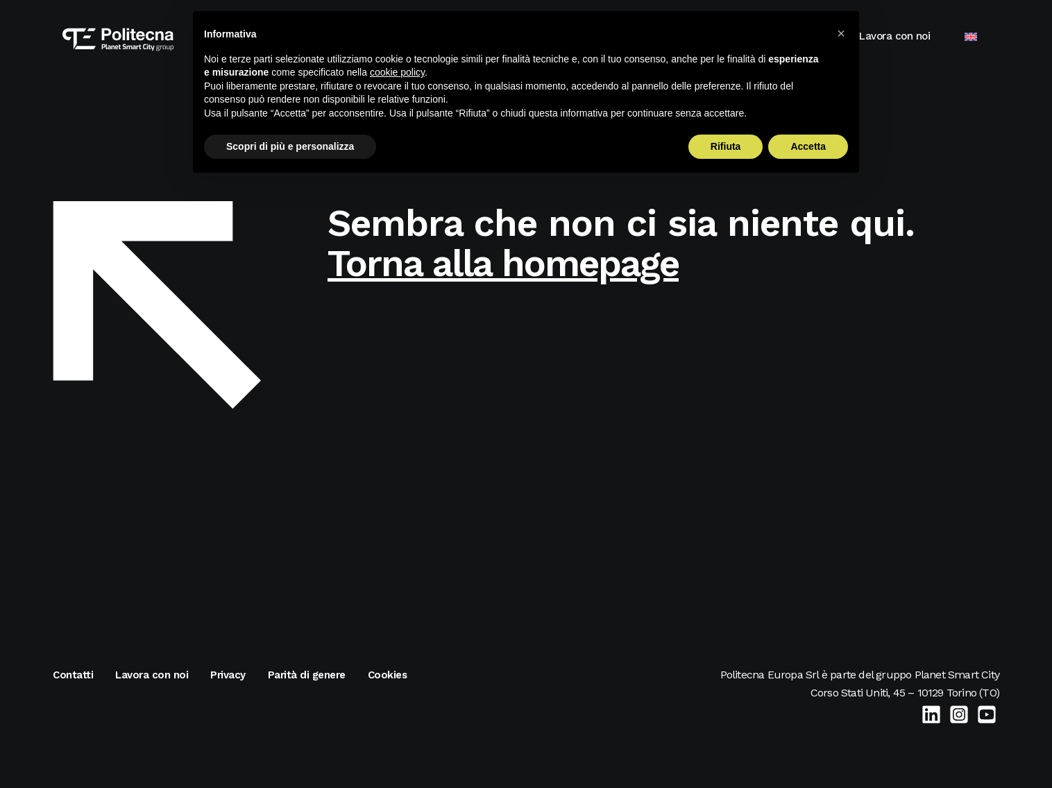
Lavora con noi (904, 36)
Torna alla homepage (503, 263)
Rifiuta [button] (726, 146)
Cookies (387, 675)
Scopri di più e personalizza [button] (290, 146)
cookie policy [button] (397, 72)
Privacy (228, 675)
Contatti (73, 675)
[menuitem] (980, 36)
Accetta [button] (808, 146)
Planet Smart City (957, 674)
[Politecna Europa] (108, 36)
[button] (841, 33)
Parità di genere (307, 675)
